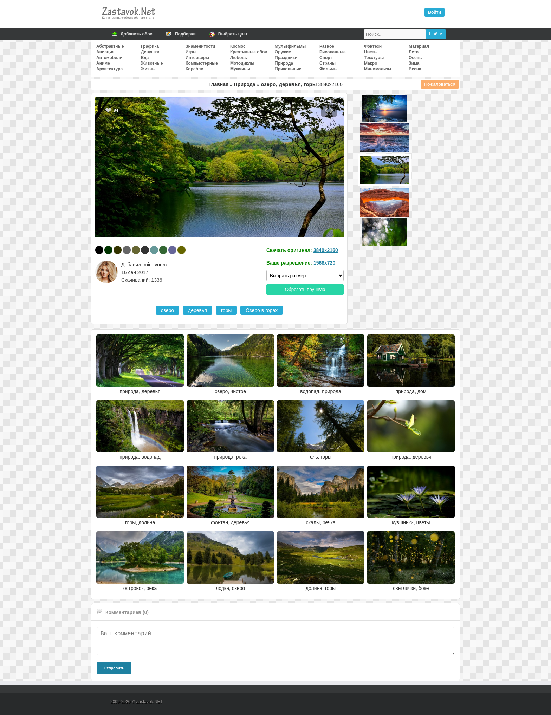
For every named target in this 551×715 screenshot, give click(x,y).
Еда (145, 57)
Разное (326, 46)
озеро (167, 310)
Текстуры (374, 57)
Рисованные (332, 52)
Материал (419, 46)
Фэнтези (373, 46)
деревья (197, 310)
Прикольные (288, 68)
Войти (434, 12)
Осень (415, 57)
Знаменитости (200, 46)
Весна (415, 68)
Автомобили (109, 57)
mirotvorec (155, 264)
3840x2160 (325, 250)
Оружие (283, 52)
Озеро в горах (262, 310)
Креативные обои (248, 52)
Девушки (150, 52)
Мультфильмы (290, 46)
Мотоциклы (242, 63)
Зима (414, 63)
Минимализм (377, 68)
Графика (150, 46)
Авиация (105, 52)
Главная (218, 84)
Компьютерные (202, 63)
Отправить (114, 668)
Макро (370, 63)
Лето (414, 52)
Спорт (325, 57)
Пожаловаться (440, 84)
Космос (238, 46)
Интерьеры (197, 57)
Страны (327, 63)
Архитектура (109, 68)
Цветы (371, 52)
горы (226, 310)
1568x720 (324, 263)
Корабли (194, 68)
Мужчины (240, 68)
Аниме (103, 63)
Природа (284, 63)
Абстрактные (110, 46)
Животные (152, 63)
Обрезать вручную (305, 289)
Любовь (238, 57)
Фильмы (328, 68)
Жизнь (148, 68)
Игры (191, 52)
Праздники (286, 57)
